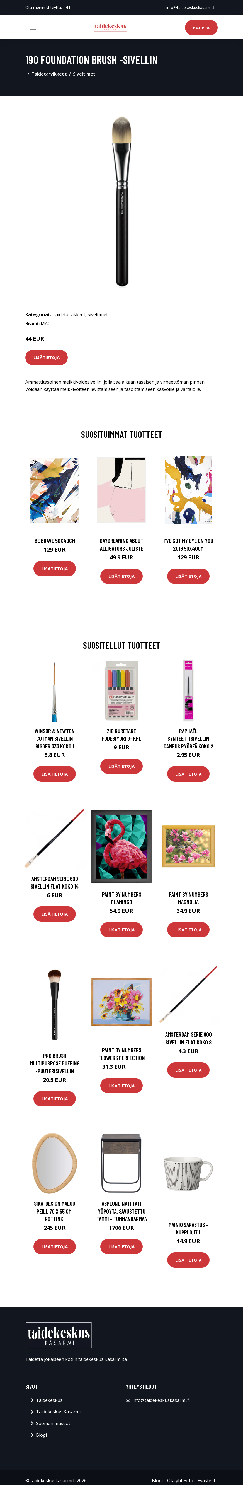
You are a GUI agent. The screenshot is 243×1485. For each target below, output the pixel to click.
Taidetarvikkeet (49, 74)
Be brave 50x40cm (55, 540)
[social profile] (68, 7)
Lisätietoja (46, 357)
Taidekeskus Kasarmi (58, 1412)
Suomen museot (53, 1423)
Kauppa (201, 27)
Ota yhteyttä (180, 1480)
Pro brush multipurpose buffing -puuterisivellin (55, 1063)
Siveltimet (84, 74)
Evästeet (206, 1480)
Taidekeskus (49, 1400)
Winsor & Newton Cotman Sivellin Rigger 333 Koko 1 (55, 738)
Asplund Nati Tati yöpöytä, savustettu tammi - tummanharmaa (121, 1211)
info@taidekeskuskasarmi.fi (190, 7)
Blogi (41, 1435)
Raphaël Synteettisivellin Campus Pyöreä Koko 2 (188, 738)
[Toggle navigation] (32, 27)
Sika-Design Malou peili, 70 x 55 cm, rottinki (54, 1211)
